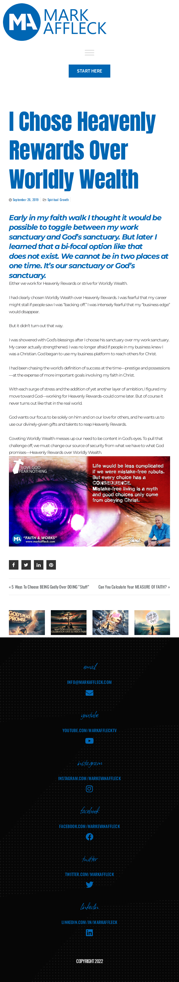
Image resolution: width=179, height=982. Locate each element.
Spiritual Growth (58, 199)
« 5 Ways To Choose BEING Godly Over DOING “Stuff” (49, 587)
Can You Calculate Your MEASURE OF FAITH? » (134, 587)
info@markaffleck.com (89, 682)
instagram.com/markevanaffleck (89, 778)
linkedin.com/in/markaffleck (89, 922)
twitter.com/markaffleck (89, 874)
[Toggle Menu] (89, 52)
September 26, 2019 (26, 199)
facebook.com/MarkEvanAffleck (89, 826)
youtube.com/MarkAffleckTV (89, 730)
